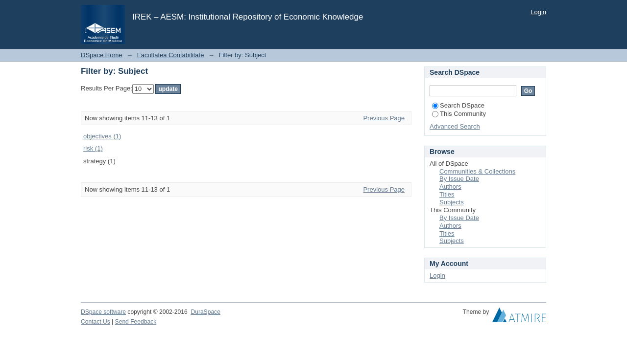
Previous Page (384, 118)
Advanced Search (455, 126)
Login (538, 12)
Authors (450, 186)
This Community (459, 113)
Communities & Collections (477, 171)
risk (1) (93, 148)
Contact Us (95, 321)
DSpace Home (101, 55)
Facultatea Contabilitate (170, 55)
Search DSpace (458, 105)
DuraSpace (205, 311)
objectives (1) (102, 136)
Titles (447, 194)
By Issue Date (459, 178)
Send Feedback (136, 321)
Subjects (451, 202)
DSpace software (103, 311)
